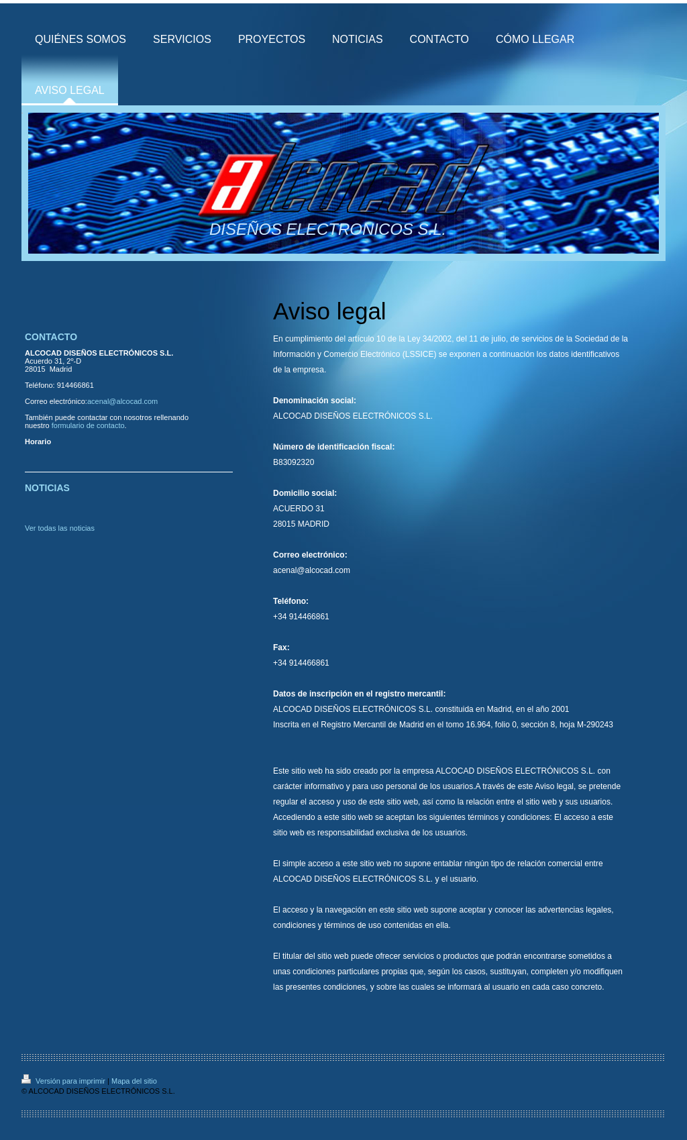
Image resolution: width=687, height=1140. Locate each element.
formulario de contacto (88, 425)
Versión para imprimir (64, 1081)
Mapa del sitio (134, 1081)
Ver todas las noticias (60, 528)
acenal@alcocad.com (122, 401)
